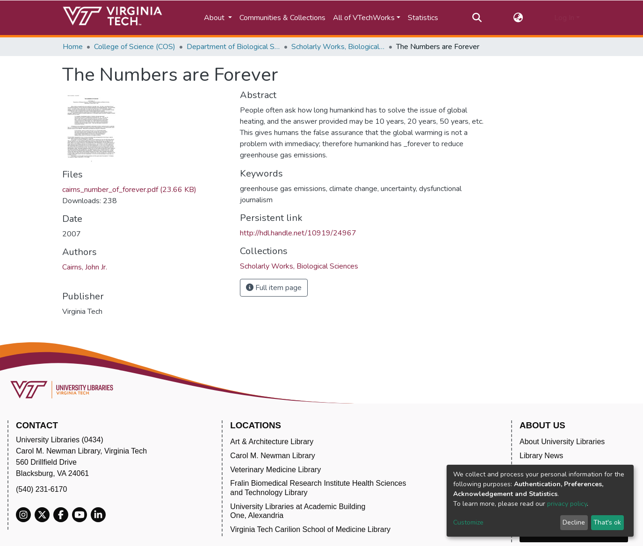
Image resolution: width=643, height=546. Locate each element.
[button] (518, 17)
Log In (564, 18)
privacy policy (567, 503)
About (215, 18)
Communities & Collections (282, 18)
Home (73, 47)
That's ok (607, 522)
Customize (468, 522)
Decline (574, 522)
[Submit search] (477, 17)
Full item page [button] (274, 288)
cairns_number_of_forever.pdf (129, 189)
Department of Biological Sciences (233, 47)
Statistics (423, 18)
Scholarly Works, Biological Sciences (338, 47)
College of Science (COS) (134, 47)
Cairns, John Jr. (84, 267)
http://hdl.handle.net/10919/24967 (298, 233)
